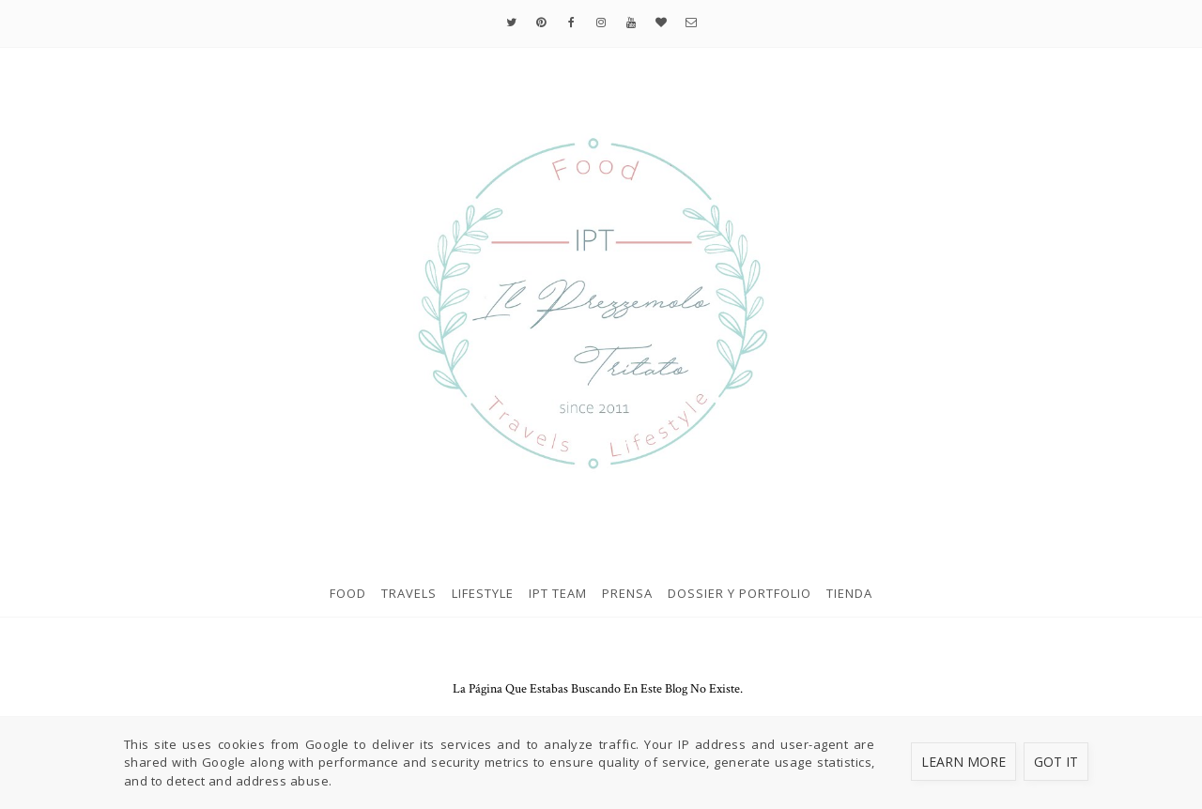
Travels (409, 593)
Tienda (849, 593)
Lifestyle (483, 593)
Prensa (627, 593)
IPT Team (558, 593)
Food (348, 593)
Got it (1056, 762)
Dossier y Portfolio (739, 593)
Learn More (963, 762)
